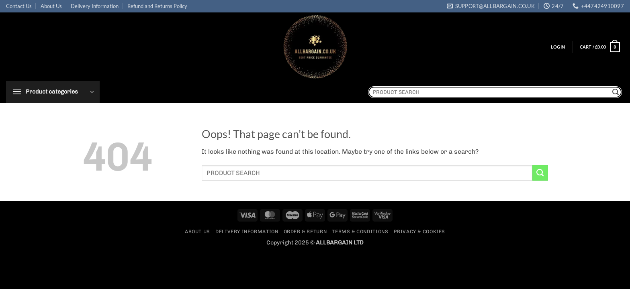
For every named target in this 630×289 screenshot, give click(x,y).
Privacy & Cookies (419, 231)
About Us (51, 6)
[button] (558, 47)
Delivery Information (95, 6)
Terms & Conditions (360, 231)
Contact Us (19, 6)
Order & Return (305, 231)
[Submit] (615, 92)
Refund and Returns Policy (157, 6)
